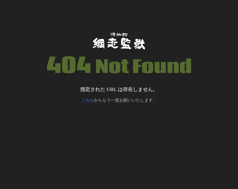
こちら (87, 100)
